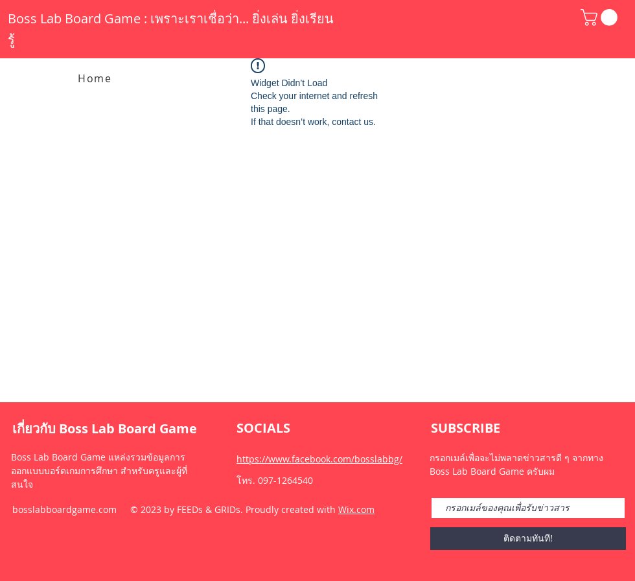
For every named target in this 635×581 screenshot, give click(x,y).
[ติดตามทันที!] (528, 538)
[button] (601, 17)
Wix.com (356, 509)
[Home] (96, 78)
